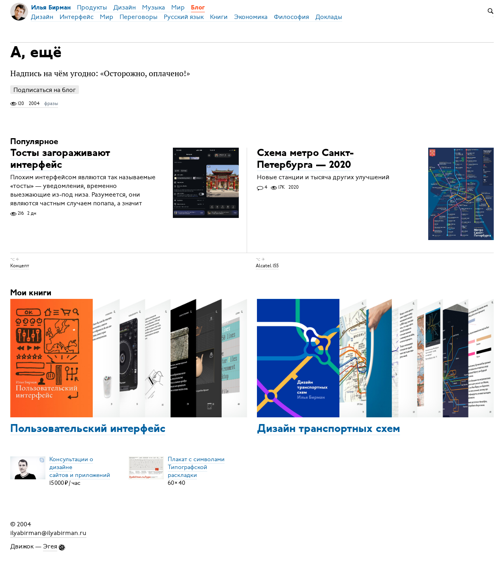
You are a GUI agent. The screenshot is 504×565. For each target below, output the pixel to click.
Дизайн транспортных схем (328, 429)
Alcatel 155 (267, 266)
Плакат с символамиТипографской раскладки (196, 467)
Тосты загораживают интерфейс (60, 159)
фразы (51, 103)
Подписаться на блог (44, 90)
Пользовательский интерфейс (87, 429)
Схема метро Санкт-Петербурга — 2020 (305, 159)
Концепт (19, 266)
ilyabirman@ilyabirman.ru (48, 533)
